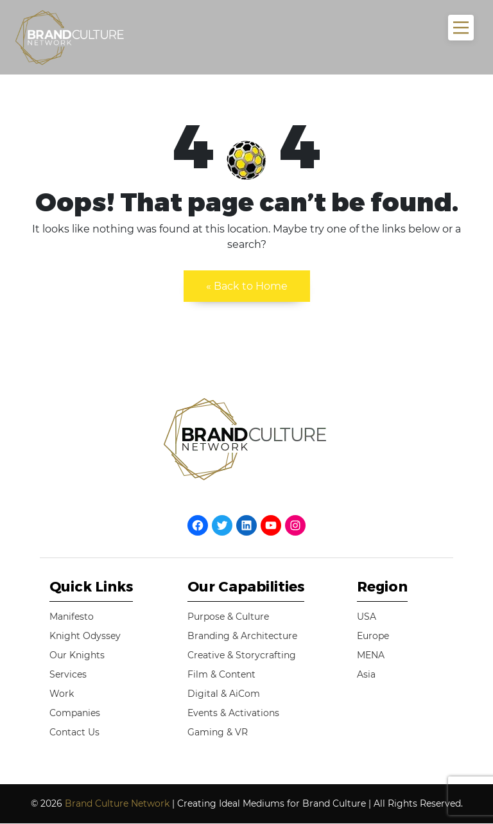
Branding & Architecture (242, 636)
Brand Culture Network (117, 803)
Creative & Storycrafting (241, 655)
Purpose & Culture (228, 616)
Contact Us (74, 732)
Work (61, 693)
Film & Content (221, 674)
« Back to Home (247, 286)
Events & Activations (233, 713)
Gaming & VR (217, 732)
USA (366, 616)
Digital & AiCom (223, 693)
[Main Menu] (461, 27)
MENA (371, 655)
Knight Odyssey (85, 636)
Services (68, 674)
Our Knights (77, 655)
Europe (373, 636)
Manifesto (71, 616)
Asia (366, 674)
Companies (74, 713)
